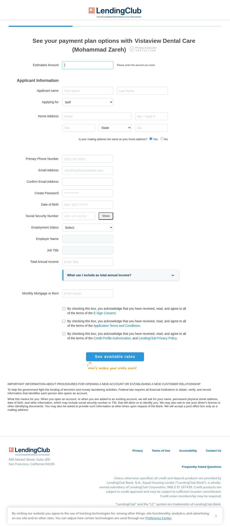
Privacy (138, 450)
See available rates (115, 356)
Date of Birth (50, 204)
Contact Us (213, 450)
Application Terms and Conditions (116, 325)
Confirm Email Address (42, 181)
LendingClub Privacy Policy (158, 338)
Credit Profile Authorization (112, 338)
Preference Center (158, 518)
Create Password (46, 193)
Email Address (48, 170)
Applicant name (48, 90)
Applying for (50, 102)
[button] (121, 275)
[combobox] (96, 116)
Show (106, 216)
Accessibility (188, 450)
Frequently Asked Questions (201, 466)
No (166, 139)
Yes (155, 139)
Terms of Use (161, 450)
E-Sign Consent (105, 313)
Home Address (48, 116)
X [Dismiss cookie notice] (216, 516)
